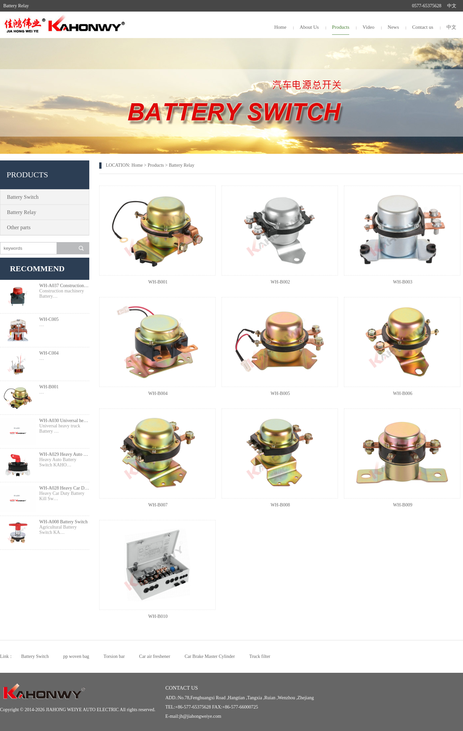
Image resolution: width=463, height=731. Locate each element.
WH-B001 (49, 386)
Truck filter (260, 656)
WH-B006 (402, 393)
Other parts (19, 227)
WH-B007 (157, 504)
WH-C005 (49, 319)
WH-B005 (280, 393)
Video (368, 27)
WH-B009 (402, 504)
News (393, 27)
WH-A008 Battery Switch (63, 521)
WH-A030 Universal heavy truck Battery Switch (64, 420)
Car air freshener (154, 656)
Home (280, 27)
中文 (451, 5)
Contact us (422, 27)
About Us (309, 27)
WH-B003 (402, 282)
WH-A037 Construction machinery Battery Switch (64, 285)
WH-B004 (157, 393)
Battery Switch (23, 197)
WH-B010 (157, 616)
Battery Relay (21, 212)
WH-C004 (49, 353)
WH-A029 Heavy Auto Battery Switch (64, 454)
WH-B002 (280, 282)
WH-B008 (280, 504)
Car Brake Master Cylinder (210, 656)
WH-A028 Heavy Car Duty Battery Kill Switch (64, 488)
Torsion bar (114, 656)
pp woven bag (76, 656)
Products (341, 27)
